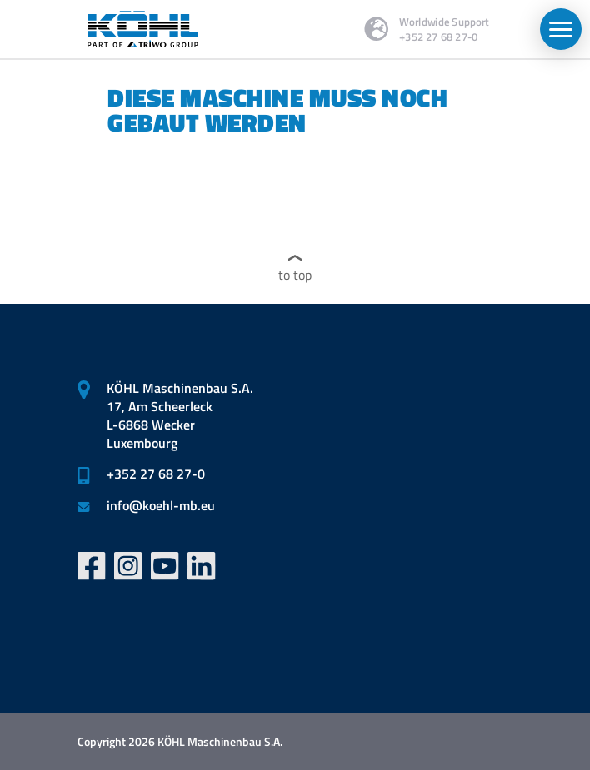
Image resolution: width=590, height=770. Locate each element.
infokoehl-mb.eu (161, 505)
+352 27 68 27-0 (156, 474)
